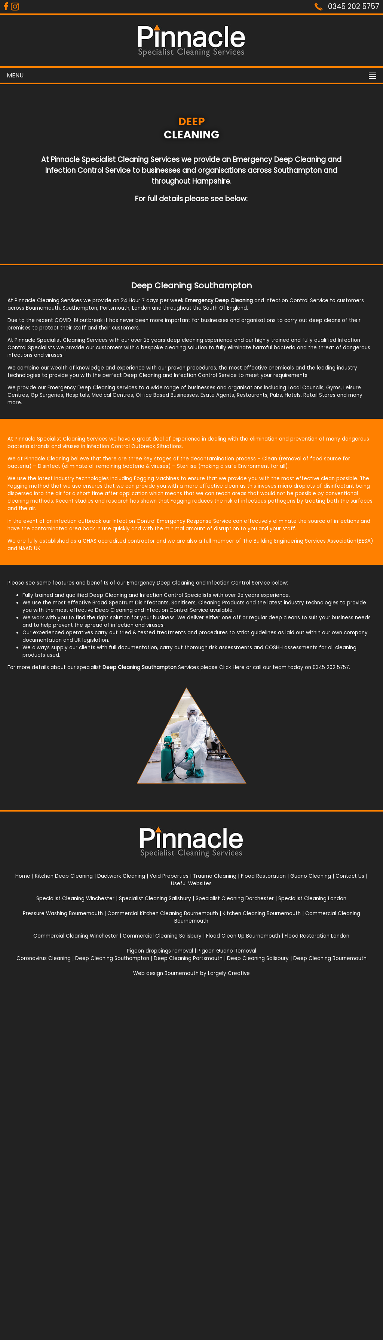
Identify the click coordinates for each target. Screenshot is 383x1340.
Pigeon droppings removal (160, 950)
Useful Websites (191, 883)
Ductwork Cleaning (121, 876)
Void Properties (169, 876)
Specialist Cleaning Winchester (75, 898)
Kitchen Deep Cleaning (64, 876)
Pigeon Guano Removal (226, 950)
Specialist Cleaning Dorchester (235, 898)
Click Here (232, 667)
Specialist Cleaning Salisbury (155, 898)
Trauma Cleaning (214, 876)
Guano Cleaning (310, 876)
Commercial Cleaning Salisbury (162, 935)
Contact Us (349, 876)
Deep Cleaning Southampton (112, 958)
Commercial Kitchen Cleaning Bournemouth (162, 913)
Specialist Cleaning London (312, 898)
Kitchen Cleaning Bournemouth (262, 913)
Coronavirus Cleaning (43, 958)
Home (22, 876)
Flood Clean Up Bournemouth (243, 935)
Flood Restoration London (317, 935)
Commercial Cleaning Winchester (75, 935)
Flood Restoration (263, 876)
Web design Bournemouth (166, 973)
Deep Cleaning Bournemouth (330, 958)
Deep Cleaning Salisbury (258, 958)
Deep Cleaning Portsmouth (188, 958)
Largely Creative (229, 973)
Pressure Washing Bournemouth (63, 913)
